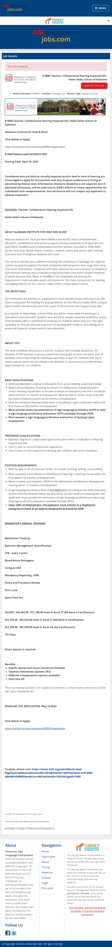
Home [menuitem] (45, 851)
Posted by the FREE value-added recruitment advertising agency (27, 821)
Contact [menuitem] (46, 877)
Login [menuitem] (45, 883)
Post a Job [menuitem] (47, 888)
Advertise (47, 872)
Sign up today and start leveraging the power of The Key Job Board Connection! (87, 911)
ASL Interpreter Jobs (31, 943)
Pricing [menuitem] (46, 867)
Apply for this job (94, 85)
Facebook (7, 932)
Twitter (13, 932)
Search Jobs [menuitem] (48, 856)
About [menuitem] (45, 862)
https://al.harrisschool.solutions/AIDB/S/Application (35, 146)
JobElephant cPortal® (78, 893)
